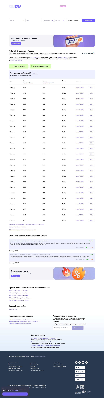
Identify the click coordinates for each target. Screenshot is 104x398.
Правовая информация (39, 385)
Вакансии (33, 366)
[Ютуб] (83, 362)
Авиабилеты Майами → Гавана (17, 227)
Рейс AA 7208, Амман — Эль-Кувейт (18, 295)
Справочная (11, 364)
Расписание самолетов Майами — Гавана (24, 356)
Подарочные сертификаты (15, 370)
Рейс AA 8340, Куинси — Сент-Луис (18, 293)
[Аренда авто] (83, 6)
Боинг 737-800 (13, 309)
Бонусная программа (14, 368)
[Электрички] (70, 6)
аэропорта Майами (66, 58)
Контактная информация (37, 370)
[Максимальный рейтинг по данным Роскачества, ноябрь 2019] (79, 387)
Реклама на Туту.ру (58, 364)
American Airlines (35, 57)
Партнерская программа (59, 366)
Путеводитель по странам (15, 366)
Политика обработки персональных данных (20, 385)
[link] (16, 43)
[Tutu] (15, 6)
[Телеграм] (76, 362)
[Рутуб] (86, 362)
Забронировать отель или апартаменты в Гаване (22, 230)
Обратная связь (34, 368)
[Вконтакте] (79, 362)
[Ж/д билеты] (48, 6)
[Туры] (77, 6)
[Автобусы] (56, 6)
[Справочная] (92, 6)
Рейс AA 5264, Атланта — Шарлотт (18, 290)
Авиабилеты (11, 356)
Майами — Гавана (62, 57)
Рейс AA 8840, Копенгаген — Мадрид (19, 300)
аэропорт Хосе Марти (16, 60)
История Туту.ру (34, 364)
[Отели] (62, 6)
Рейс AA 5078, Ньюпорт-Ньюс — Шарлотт (20, 298)
